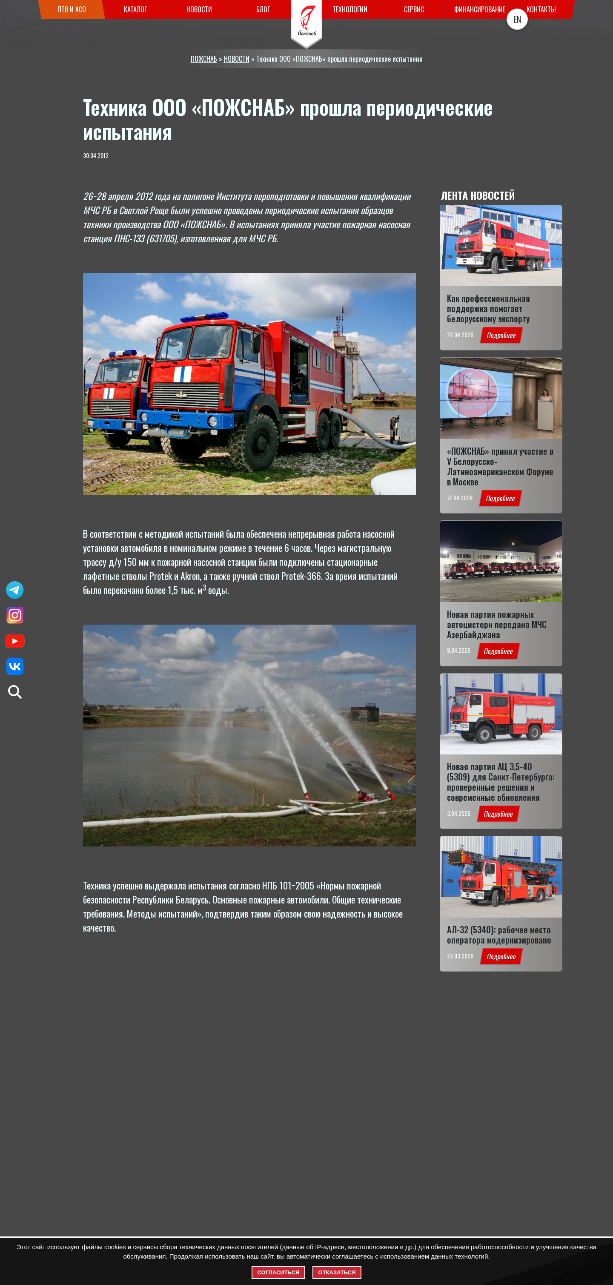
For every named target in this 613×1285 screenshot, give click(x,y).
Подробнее (501, 335)
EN (517, 19)
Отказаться (337, 1272)
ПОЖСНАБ (204, 59)
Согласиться (279, 1272)
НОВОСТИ (236, 59)
